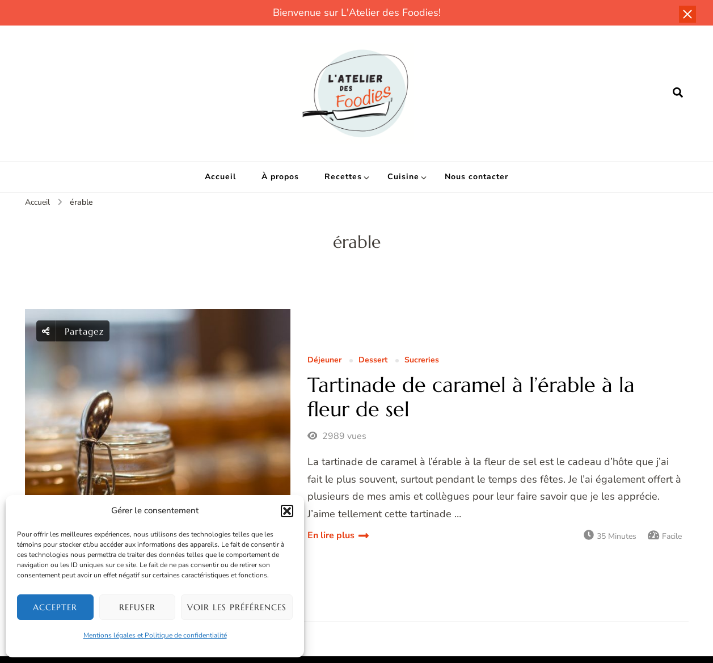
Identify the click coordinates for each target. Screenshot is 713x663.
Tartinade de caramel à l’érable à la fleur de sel (471, 397)
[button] (287, 511)
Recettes (343, 176)
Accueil (220, 176)
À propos (280, 176)
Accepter (55, 607)
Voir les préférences (236, 607)
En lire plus (331, 535)
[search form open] (678, 93)
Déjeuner (324, 360)
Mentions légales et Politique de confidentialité (155, 635)
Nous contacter (476, 176)
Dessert (372, 360)
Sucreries (421, 360)
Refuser (137, 607)
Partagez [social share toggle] (73, 330)
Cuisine (403, 176)
